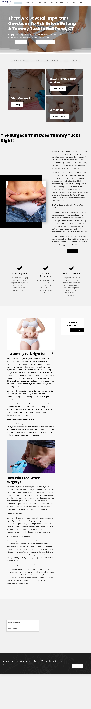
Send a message (60, 117)
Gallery (67, 2)
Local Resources (14, 625)
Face (52, 2)
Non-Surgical (59, 2)
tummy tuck (46, 386)
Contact (80, 2)
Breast (45, 2)
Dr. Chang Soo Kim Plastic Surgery (6, 3)
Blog (74, 2)
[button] (23, 625)
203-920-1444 (13, 61)
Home (27, 2)
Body (39, 2)
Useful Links (12, 631)
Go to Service (59, 89)
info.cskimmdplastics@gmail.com (71, 61)
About (33, 2)
